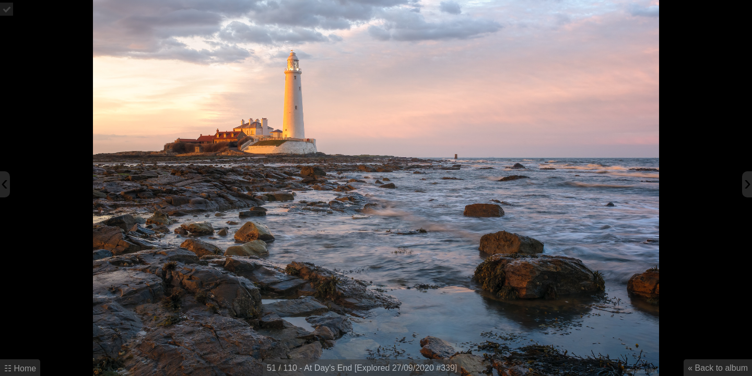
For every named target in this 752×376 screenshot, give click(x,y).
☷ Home (20, 368)
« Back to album (718, 367)
